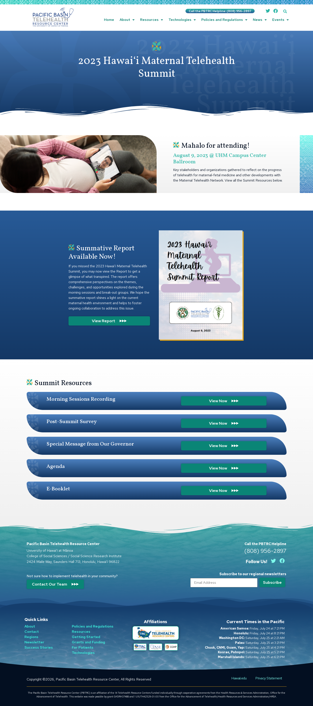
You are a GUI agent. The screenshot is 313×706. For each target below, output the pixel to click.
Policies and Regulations (224, 20)
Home (109, 19)
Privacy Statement (268, 678)
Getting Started (86, 637)
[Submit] (272, 582)
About (127, 20)
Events (280, 20)
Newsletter (34, 642)
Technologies (182, 20)
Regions (31, 637)
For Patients (82, 647)
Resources (151, 20)
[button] (285, 11)
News (260, 20)
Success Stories (38, 647)
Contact (31, 631)
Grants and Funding (88, 642)
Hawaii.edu (238, 678)
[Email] (223, 582)
